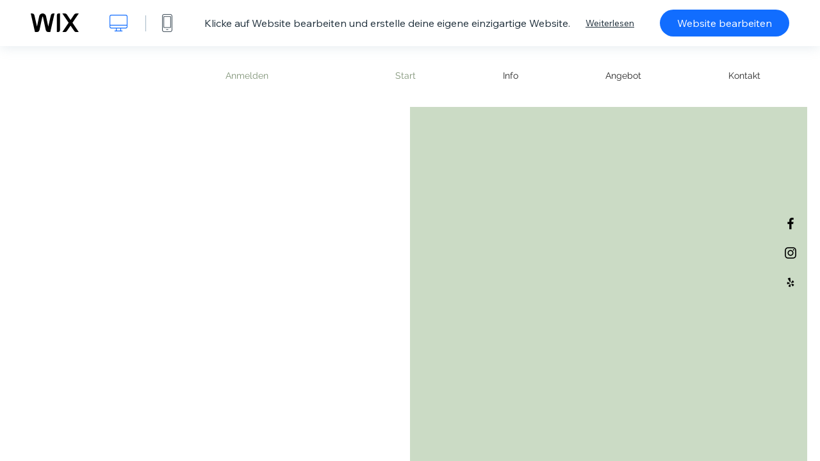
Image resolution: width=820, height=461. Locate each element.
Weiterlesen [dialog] (610, 23)
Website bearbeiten (724, 23)
